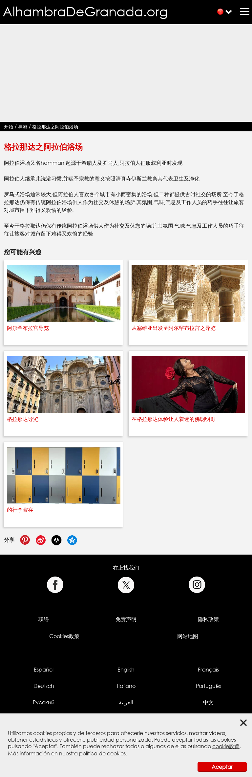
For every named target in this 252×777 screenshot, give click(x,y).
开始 (8, 126)
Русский (43, 702)
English (126, 669)
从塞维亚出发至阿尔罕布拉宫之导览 (174, 328)
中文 (208, 702)
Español (43, 669)
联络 (43, 619)
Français (208, 669)
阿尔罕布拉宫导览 (28, 328)
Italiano (126, 686)
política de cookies (102, 753)
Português (208, 686)
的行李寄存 (20, 509)
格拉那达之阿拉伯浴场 (55, 126)
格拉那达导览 (22, 419)
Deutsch (43, 686)
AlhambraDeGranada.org (85, 11)
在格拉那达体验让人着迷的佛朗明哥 (174, 419)
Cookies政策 (64, 636)
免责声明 (126, 619)
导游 (22, 126)
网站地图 (187, 636)
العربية (126, 702)
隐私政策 (208, 619)
